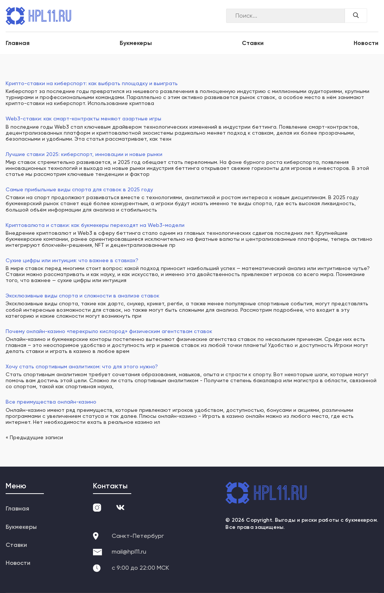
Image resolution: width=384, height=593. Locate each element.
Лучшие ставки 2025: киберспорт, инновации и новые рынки (84, 154)
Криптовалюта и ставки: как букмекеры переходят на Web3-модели (95, 225)
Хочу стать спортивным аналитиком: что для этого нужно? (82, 366)
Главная (18, 43)
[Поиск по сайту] (356, 15)
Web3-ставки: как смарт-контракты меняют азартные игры (83, 119)
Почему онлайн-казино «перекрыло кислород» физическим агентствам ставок (109, 331)
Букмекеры (136, 43)
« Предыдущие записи (34, 437)
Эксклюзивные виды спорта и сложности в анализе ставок (82, 296)
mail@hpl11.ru (129, 551)
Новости (366, 43)
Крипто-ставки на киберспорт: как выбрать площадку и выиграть (92, 83)
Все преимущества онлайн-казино (51, 402)
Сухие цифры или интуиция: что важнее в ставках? (72, 260)
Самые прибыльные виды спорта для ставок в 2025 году (79, 189)
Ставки (253, 43)
